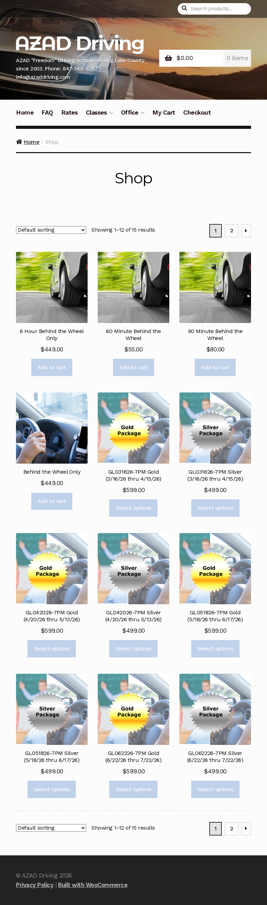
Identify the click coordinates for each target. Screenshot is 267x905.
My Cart (163, 112)
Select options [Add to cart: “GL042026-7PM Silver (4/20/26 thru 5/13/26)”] (133, 649)
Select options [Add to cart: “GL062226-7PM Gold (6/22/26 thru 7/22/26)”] (133, 789)
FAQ (47, 112)
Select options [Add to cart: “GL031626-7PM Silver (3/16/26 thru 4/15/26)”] (215, 508)
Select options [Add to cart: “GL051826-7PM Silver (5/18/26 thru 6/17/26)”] (52, 789)
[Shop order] (51, 230)
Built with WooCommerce (92, 884)
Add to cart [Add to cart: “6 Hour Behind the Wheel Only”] (52, 367)
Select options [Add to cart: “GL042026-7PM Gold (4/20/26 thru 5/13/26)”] (52, 649)
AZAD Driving (79, 43)
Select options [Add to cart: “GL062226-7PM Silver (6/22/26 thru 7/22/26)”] (215, 789)
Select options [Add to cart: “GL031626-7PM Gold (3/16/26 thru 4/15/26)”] (133, 508)
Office (129, 112)
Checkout (197, 112)
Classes (96, 112)
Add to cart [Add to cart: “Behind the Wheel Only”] (52, 501)
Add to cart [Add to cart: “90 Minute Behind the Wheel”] (215, 367)
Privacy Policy (34, 884)
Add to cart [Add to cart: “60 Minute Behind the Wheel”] (133, 367)
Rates (69, 112)
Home (24, 112)
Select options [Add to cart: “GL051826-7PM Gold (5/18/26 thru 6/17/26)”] (215, 649)
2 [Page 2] (231, 230)
